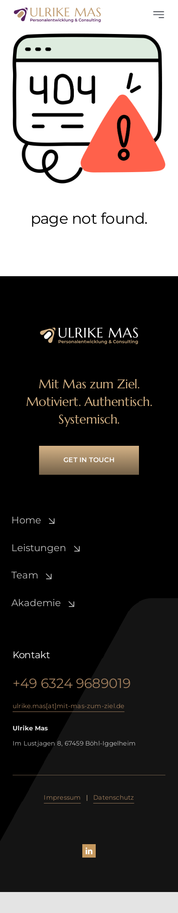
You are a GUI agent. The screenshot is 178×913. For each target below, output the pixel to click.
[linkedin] (89, 851)
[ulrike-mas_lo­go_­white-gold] (89, 330)
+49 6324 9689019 (72, 683)
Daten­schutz (113, 797)
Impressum (62, 797)
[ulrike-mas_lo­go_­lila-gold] (57, 10)
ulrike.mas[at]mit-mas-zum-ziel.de (68, 706)
